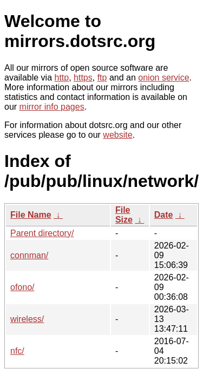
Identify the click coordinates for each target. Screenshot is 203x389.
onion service (163, 77)
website (117, 134)
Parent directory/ (42, 233)
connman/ (29, 255)
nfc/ (17, 351)
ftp (102, 77)
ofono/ (22, 287)
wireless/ (27, 319)
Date (163, 214)
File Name (30, 214)
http (62, 77)
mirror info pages (51, 106)
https (83, 77)
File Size (124, 214)
